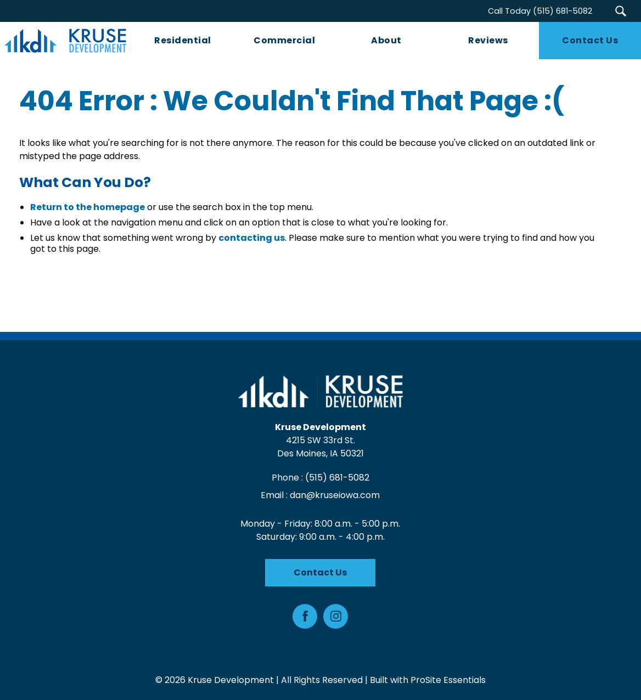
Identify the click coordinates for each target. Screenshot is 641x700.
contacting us (251, 238)
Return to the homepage (87, 207)
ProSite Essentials (448, 680)
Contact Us (320, 572)
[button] (620, 11)
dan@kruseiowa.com (335, 495)
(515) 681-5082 (337, 477)
